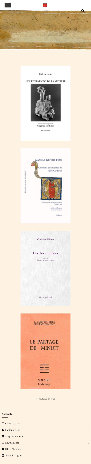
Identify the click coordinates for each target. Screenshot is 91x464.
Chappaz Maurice (14, 436)
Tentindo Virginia (13, 455)
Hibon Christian (13, 449)
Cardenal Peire (12, 429)
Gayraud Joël (12, 442)
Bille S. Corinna (13, 423)
